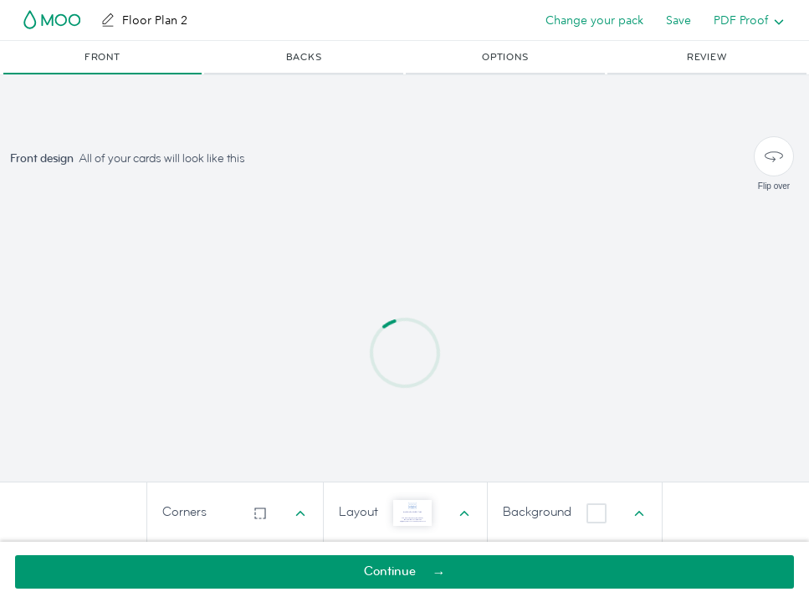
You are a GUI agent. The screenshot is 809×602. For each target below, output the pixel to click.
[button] (102, 57)
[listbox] (745, 20)
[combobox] (235, 512)
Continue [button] (390, 571)
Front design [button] (42, 158)
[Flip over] (774, 156)
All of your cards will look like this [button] (162, 158)
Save (678, 20)
